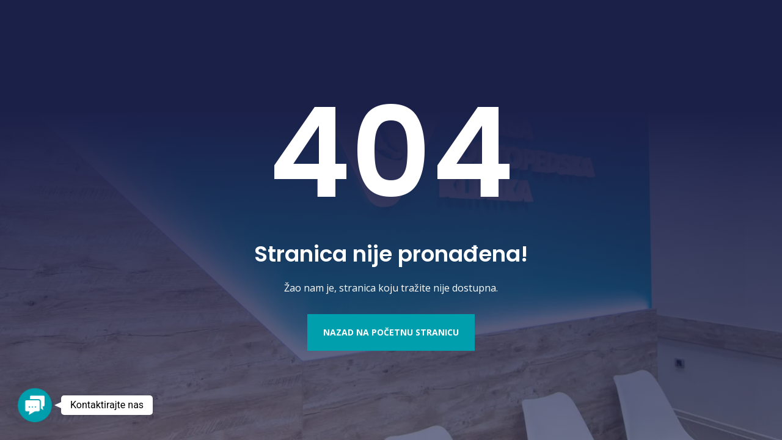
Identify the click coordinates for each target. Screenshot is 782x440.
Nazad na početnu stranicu (391, 332)
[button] (34, 405)
